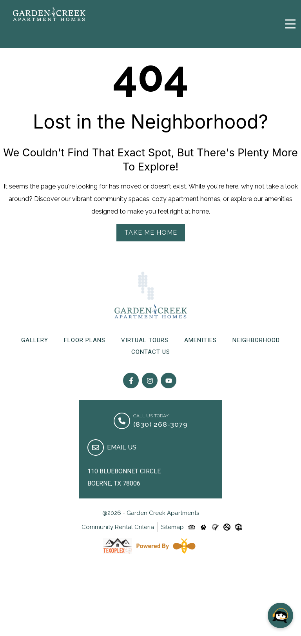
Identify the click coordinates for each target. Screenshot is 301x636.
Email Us (121, 447)
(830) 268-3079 (160, 424)
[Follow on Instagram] (150, 380)
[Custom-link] (215, 527)
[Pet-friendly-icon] (203, 527)
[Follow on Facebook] (131, 380)
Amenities (200, 340)
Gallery (34, 340)
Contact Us (150, 351)
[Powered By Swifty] (166, 546)
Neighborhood (256, 340)
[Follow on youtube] (168, 380)
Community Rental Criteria (118, 527)
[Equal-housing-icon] (192, 527)
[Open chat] (280, 615)
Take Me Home (150, 232)
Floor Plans (84, 340)
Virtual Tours (145, 340)
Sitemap (172, 527)
